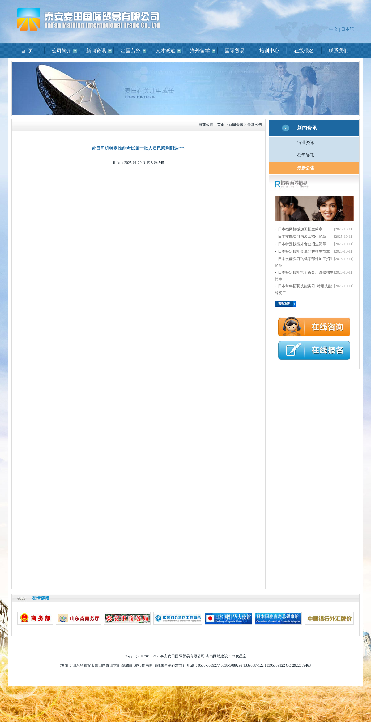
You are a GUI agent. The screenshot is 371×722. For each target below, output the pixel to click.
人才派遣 (165, 50)
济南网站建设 (217, 656)
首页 (220, 124)
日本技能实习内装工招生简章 (302, 236)
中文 (333, 29)
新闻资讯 (96, 50)
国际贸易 (235, 50)
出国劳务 (131, 50)
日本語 (347, 29)
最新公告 (254, 124)
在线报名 (304, 50)
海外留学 (200, 50)
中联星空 (239, 656)
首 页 (27, 50)
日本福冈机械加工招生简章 (300, 229)
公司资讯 (305, 155)
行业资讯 (305, 142)
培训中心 (269, 50)
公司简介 (61, 50)
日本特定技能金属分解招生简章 (304, 251)
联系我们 (338, 50)
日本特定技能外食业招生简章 (302, 244)
